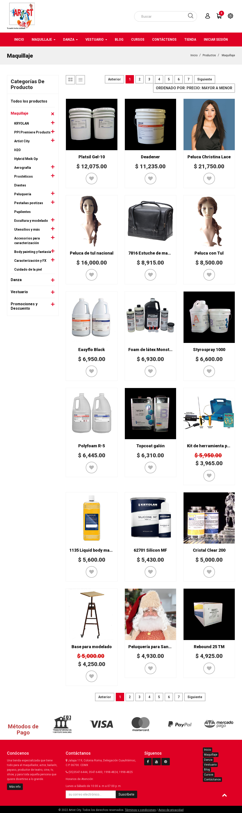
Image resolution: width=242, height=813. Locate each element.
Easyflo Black (91, 349)
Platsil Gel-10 (91, 156)
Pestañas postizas (28, 202)
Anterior (114, 79)
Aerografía (22, 167)
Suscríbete (126, 794)
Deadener (150, 156)
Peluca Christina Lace (209, 156)
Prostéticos (23, 176)
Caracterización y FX (30, 260)
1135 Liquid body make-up (95, 549)
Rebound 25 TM (209, 646)
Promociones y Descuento (24, 305)
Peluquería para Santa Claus (156, 646)
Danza (16, 279)
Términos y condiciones (140, 809)
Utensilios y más (27, 229)
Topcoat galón (150, 445)
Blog (207, 769)
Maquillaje (228, 54)
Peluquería (22, 194)
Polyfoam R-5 (91, 445)
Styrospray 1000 (209, 349)
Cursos (208, 774)
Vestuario (19, 291)
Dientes (20, 185)
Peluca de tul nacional (91, 252)
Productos (209, 54)
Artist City (22, 141)
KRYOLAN (21, 123)
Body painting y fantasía (32, 251)
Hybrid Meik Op (26, 158)
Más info (14, 786)
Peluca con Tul (209, 252)
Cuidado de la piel (28, 269)
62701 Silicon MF (150, 549)
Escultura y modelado (31, 220)
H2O (17, 149)
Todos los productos (29, 101)
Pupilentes (22, 211)
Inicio (194, 54)
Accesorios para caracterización (27, 240)
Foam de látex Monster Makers (158, 349)
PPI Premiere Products (32, 132)
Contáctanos (212, 779)
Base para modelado (92, 646)
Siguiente (204, 79)
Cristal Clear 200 (209, 549)
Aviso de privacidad (171, 809)
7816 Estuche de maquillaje (155, 252)
